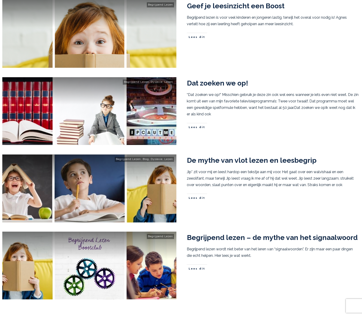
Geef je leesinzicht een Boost (235, 6)
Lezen (168, 81)
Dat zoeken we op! (217, 83)
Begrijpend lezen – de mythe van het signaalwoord (272, 237)
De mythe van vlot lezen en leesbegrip (252, 160)
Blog (146, 159)
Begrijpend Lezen (160, 4)
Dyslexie (157, 81)
